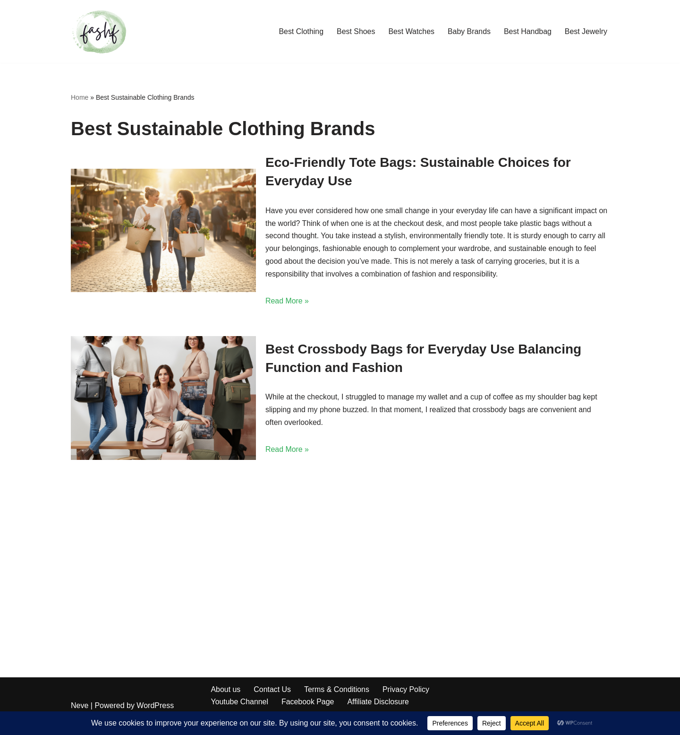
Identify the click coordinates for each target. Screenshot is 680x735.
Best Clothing (299, 31)
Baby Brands (468, 31)
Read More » (287, 302)
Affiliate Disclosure (379, 703)
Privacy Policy (407, 690)
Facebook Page (308, 703)
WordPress (155, 706)
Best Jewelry (585, 31)
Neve (79, 706)
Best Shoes (354, 31)
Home (79, 97)
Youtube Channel (240, 703)
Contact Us (272, 690)
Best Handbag (527, 31)
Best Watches (410, 31)
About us (226, 690)
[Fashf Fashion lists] (99, 31)
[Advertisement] (340, 531)
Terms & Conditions (337, 690)
